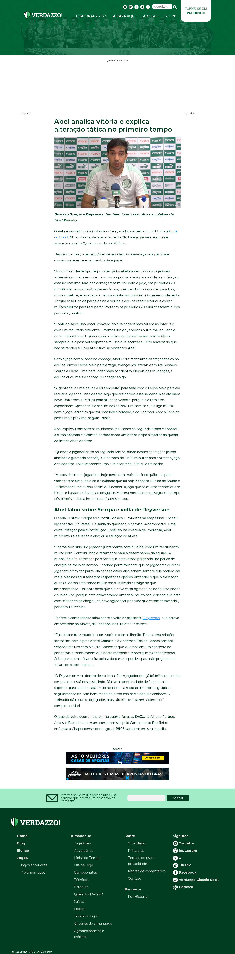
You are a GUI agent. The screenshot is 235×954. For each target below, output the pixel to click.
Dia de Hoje (83, 865)
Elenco (23, 850)
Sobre (170, 16)
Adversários (83, 850)
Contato (134, 878)
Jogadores (82, 843)
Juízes (79, 902)
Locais (79, 909)
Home (22, 836)
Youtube (183, 843)
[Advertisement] (117, 85)
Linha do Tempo (87, 858)
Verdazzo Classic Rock (196, 880)
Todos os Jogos (86, 916)
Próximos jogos (32, 872)
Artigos (150, 16)
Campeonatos (85, 872)
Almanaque (125, 16)
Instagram (185, 850)
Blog (21, 843)
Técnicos (81, 880)
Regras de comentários (147, 871)
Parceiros (133, 889)
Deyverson (151, 618)
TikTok (182, 865)
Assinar (178, 798)
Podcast (183, 887)
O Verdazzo (137, 843)
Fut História (137, 896)
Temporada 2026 (91, 16)
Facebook (184, 872)
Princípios (136, 850)
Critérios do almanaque (93, 923)
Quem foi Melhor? (88, 894)
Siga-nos (180, 836)
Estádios (81, 887)
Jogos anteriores (33, 865)
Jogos (22, 858)
